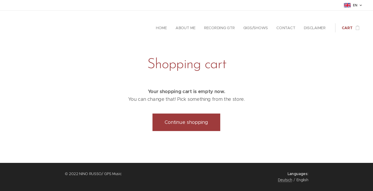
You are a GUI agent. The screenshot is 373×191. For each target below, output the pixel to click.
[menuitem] (164, 27)
